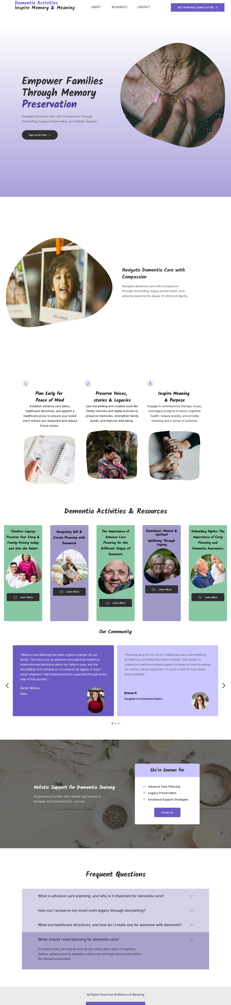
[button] (115, 896)
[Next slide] (223, 685)
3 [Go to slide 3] (118, 723)
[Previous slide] (7, 685)
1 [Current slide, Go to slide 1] (112, 723)
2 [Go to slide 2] (115, 723)
